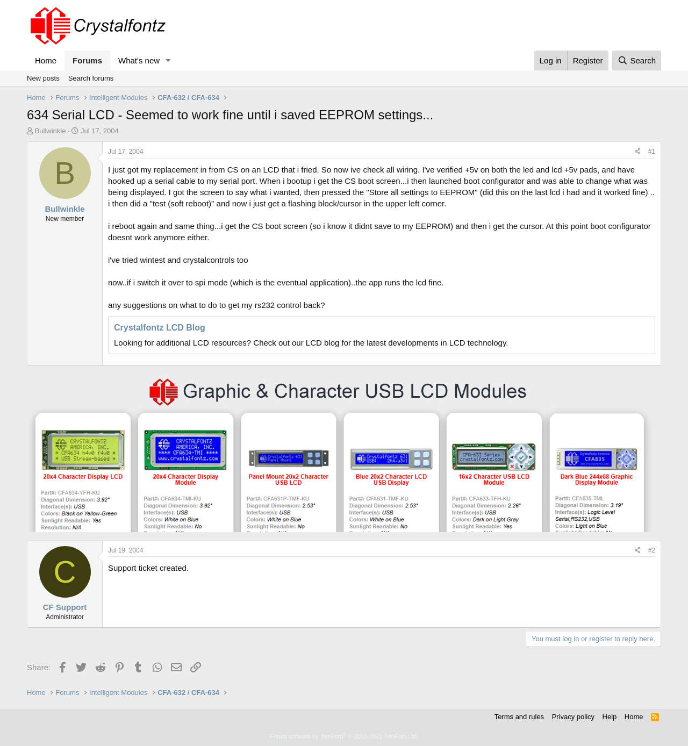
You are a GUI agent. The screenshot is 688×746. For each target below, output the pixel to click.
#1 (651, 151)
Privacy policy (573, 717)
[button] (168, 60)
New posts (43, 78)
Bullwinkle (50, 131)
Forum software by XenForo (344, 736)
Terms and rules (519, 717)
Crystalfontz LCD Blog (159, 327)
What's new (139, 60)
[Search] (636, 60)
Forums (87, 60)
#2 (651, 550)
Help (610, 717)
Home (45, 60)
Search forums (91, 78)
